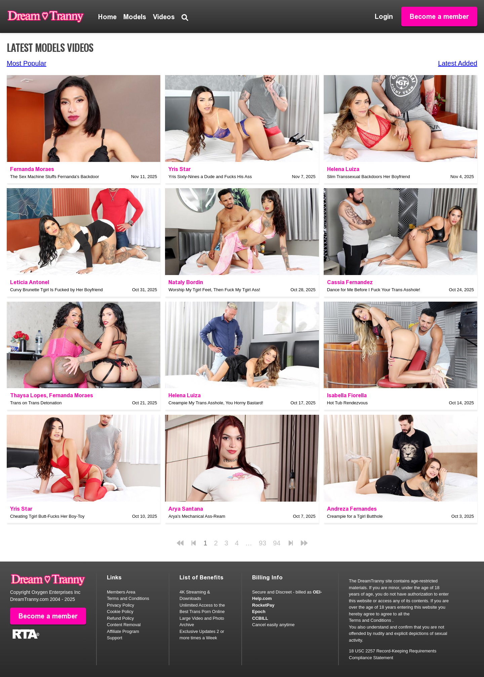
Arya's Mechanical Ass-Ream (196, 516)
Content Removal (123, 624)
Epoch (259, 611)
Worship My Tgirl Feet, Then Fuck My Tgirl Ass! (214, 289)
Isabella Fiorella (347, 395)
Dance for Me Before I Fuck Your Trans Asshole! (373, 289)
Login (384, 16)
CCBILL (260, 618)
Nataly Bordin (185, 282)
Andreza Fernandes (352, 509)
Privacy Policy (120, 605)
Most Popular (26, 63)
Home (107, 17)
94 (276, 543)
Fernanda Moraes (32, 169)
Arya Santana (185, 509)
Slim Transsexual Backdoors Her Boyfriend (368, 176)
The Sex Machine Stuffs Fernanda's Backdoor (54, 176)
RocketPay (263, 605)
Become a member (439, 16)
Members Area (121, 592)
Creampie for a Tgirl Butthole (355, 516)
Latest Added (457, 63)
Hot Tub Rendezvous (347, 402)
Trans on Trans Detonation (36, 402)
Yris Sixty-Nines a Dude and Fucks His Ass (210, 176)
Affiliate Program (123, 631)
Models (134, 17)
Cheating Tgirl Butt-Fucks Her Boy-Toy (47, 516)
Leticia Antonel (29, 282)
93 (262, 543)
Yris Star (179, 169)
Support (114, 637)
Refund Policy (120, 618)
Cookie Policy (120, 611)
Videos (164, 17)
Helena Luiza (343, 169)
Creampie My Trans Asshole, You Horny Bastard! (215, 402)
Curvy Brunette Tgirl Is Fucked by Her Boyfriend (56, 289)
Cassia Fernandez (350, 282)
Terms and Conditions (128, 598)
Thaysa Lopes (28, 395)
